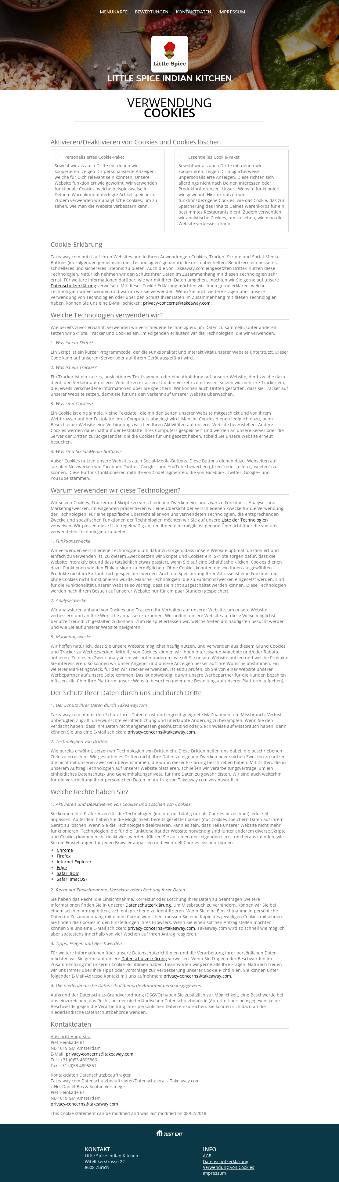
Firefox (63, 856)
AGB (207, 1156)
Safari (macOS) (72, 879)
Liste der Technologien (245, 520)
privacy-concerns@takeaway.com (177, 303)
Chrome (65, 850)
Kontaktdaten (193, 12)
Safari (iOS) (68, 873)
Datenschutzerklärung (73, 285)
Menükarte (114, 12)
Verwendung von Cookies (228, 1167)
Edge (62, 867)
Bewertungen (151, 12)
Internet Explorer (74, 862)
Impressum (231, 12)
